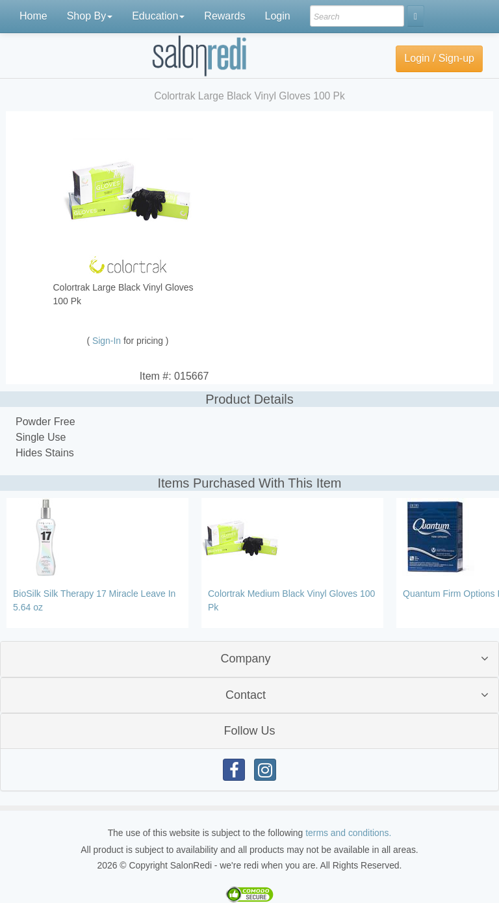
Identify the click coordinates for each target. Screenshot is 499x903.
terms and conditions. (348, 833)
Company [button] (245, 658)
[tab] (249, 659)
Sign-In (107, 340)
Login (277, 15)
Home (33, 15)
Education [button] (158, 15)
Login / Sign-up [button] (439, 58)
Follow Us (249, 730)
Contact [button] (245, 694)
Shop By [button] (89, 15)
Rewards (224, 15)
